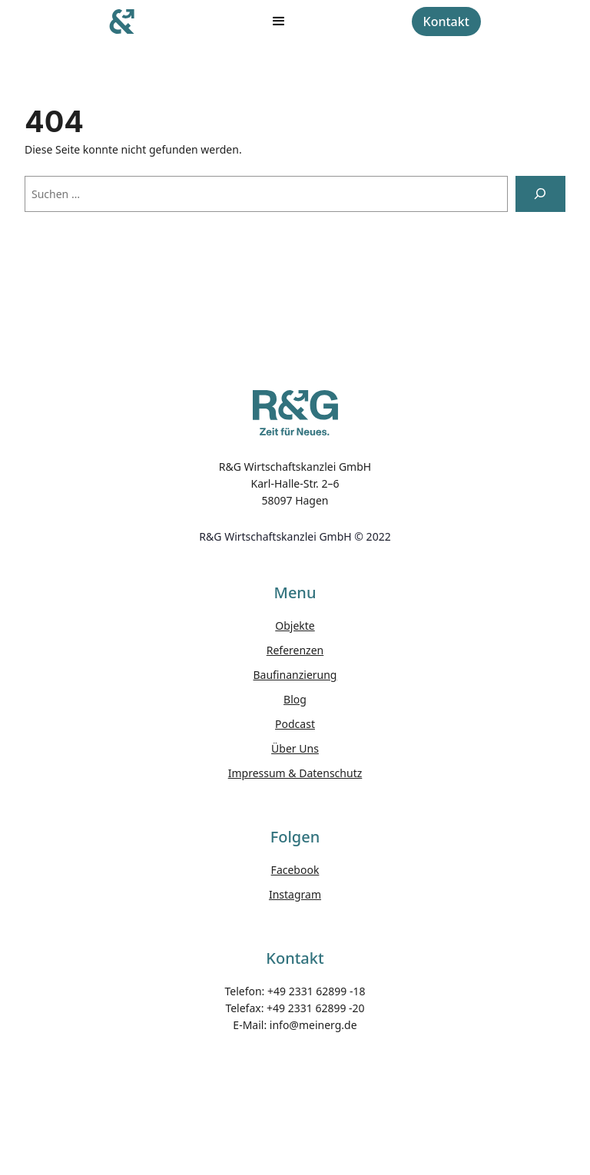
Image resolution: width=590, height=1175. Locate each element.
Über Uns (295, 748)
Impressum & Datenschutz (295, 773)
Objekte (294, 625)
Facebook (295, 869)
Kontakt (446, 21)
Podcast (295, 724)
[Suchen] (540, 194)
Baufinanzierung (295, 674)
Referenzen (295, 650)
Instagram (295, 894)
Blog (295, 699)
